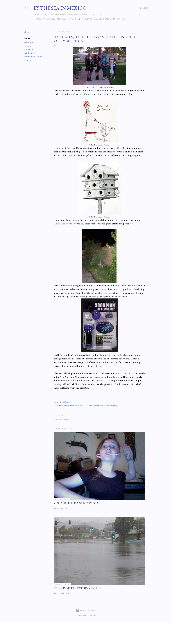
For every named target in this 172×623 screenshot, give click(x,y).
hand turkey (29, 53)
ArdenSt (93, 615)
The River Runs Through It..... (79, 588)
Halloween (29, 49)
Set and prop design (89, 19)
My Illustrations (66, 19)
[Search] (144, 8)
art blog (117, 148)
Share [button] (26, 32)
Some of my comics (113, 19)
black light (29, 43)
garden (27, 46)
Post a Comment (61, 420)
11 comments (65, 593)
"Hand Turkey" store (64, 223)
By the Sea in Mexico (60, 8)
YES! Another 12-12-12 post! (76, 503)
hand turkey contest (33, 56)
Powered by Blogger (86, 610)
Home (37, 19)
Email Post (64, 402)
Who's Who (48, 19)
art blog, (119, 220)
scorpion (28, 60)
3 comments (65, 508)
